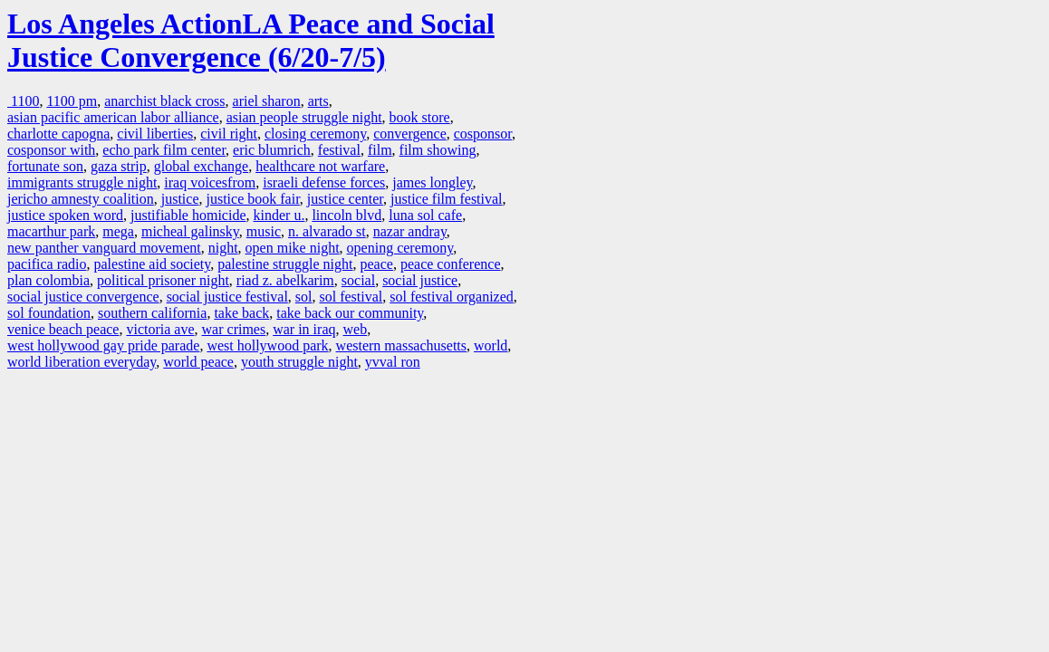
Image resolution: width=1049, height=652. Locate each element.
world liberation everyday (81, 361)
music (263, 231)
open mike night (292, 247)
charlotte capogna (58, 133)
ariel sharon (267, 101)
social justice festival (227, 296)
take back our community (349, 313)
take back (241, 313)
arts (318, 101)
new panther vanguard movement (104, 247)
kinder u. (279, 215)
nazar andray (410, 231)
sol (304, 296)
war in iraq (304, 329)
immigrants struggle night (82, 182)
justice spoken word (65, 215)
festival (339, 150)
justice (180, 198)
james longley (432, 182)
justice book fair (253, 198)
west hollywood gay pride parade (103, 345)
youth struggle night (299, 361)
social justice (419, 280)
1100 (23, 101)
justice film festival (446, 198)
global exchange (201, 166)
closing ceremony (315, 133)
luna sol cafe (425, 215)
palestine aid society (152, 264)
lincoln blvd (346, 215)
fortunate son (45, 166)
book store (420, 117)
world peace (198, 361)
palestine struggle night (284, 264)
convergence (410, 133)
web (355, 329)
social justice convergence (83, 296)
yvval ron (392, 361)
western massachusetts (401, 345)
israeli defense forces (324, 182)
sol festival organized (452, 296)
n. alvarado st (327, 231)
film (380, 150)
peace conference (450, 264)
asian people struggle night (304, 117)
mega (118, 231)
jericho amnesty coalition (80, 198)
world (490, 345)
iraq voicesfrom (209, 182)
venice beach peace (63, 329)
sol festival (351, 296)
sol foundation (49, 313)
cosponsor (483, 133)
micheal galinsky (190, 231)
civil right (228, 133)
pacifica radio (47, 264)
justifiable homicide (188, 215)
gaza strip (119, 166)
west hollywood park (267, 345)
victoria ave (160, 329)
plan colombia (48, 280)
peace (377, 264)
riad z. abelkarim (285, 280)
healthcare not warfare (320, 166)
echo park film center (164, 150)
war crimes (234, 329)
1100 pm (71, 101)
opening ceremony (400, 247)
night (223, 247)
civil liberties (155, 133)
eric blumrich (272, 150)
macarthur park (51, 231)
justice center (345, 198)
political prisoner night (163, 280)
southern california (152, 313)
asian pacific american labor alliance (113, 117)
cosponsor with (51, 150)
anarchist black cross (164, 101)
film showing (437, 150)
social (358, 280)
